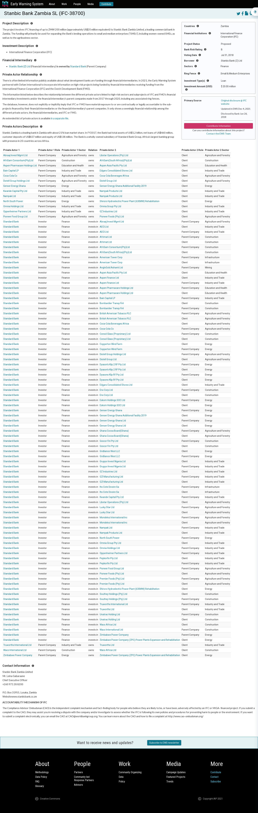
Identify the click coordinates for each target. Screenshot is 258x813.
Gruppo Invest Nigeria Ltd (113, 461)
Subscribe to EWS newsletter (164, 742)
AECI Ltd (104, 226)
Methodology (42, 772)
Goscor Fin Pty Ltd (109, 441)
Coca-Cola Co (10, 175)
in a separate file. (60, 118)
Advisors (78, 784)
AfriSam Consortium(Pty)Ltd (18, 160)
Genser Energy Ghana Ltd (113, 420)
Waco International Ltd (111, 629)
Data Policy (41, 776)
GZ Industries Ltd (108, 211)
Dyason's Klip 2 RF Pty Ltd (113, 364)
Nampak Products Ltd (111, 191)
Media (90, 4)
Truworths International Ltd (114, 604)
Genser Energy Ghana (14, 186)
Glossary (39, 786)
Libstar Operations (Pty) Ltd (114, 155)
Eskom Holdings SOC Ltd (112, 400)
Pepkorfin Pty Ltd (108, 558)
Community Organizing (130, 772)
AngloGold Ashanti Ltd (111, 267)
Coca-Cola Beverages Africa (114, 175)
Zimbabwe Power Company (114, 634)
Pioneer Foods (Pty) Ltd (112, 216)
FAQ (37, 781)
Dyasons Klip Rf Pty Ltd (111, 374)
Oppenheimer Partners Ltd (17, 211)
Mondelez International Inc (113, 517)
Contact (214, 776)
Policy (122, 781)
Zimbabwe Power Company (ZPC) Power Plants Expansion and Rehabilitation (140, 640)
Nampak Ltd (9, 196)
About (52, 4)
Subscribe (215, 781)
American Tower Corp (111, 257)
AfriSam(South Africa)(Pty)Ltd (116, 160)
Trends (169, 781)
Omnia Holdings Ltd (13, 206)
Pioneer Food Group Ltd (15, 216)
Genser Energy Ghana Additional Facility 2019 (123, 186)
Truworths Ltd (107, 609)
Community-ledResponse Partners (84, 778)
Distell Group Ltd (108, 181)
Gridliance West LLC (110, 451)
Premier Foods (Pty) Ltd (112, 578)
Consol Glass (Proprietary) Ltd (115, 334)
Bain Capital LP (11, 170)
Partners (78, 772)
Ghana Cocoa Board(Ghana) (114, 430)
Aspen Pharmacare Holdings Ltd (20, 165)
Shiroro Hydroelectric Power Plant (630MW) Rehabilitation (129, 201)
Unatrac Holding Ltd (110, 614)
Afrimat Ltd (106, 237)
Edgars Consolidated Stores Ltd (116, 170)
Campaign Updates (176, 772)
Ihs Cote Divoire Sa (109, 487)
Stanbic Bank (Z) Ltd (19, 66)
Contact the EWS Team (218, 133)
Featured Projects (175, 776)
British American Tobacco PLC (115, 313)
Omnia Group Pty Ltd (110, 206)
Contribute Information (218, 125)
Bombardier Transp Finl (112, 303)
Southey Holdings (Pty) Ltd (113, 594)
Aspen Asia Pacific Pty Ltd (113, 165)
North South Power (13, 201)
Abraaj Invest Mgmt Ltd (15, 155)
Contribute (106, 4)
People (77, 4)
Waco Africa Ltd (108, 624)
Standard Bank (78, 66)
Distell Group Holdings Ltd (16, 181)
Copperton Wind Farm (111, 344)
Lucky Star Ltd (107, 507)
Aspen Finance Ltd (109, 277)
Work (64, 4)
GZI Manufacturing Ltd (111, 476)
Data (121, 776)
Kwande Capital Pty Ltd (15, 191)
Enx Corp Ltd (106, 390)
